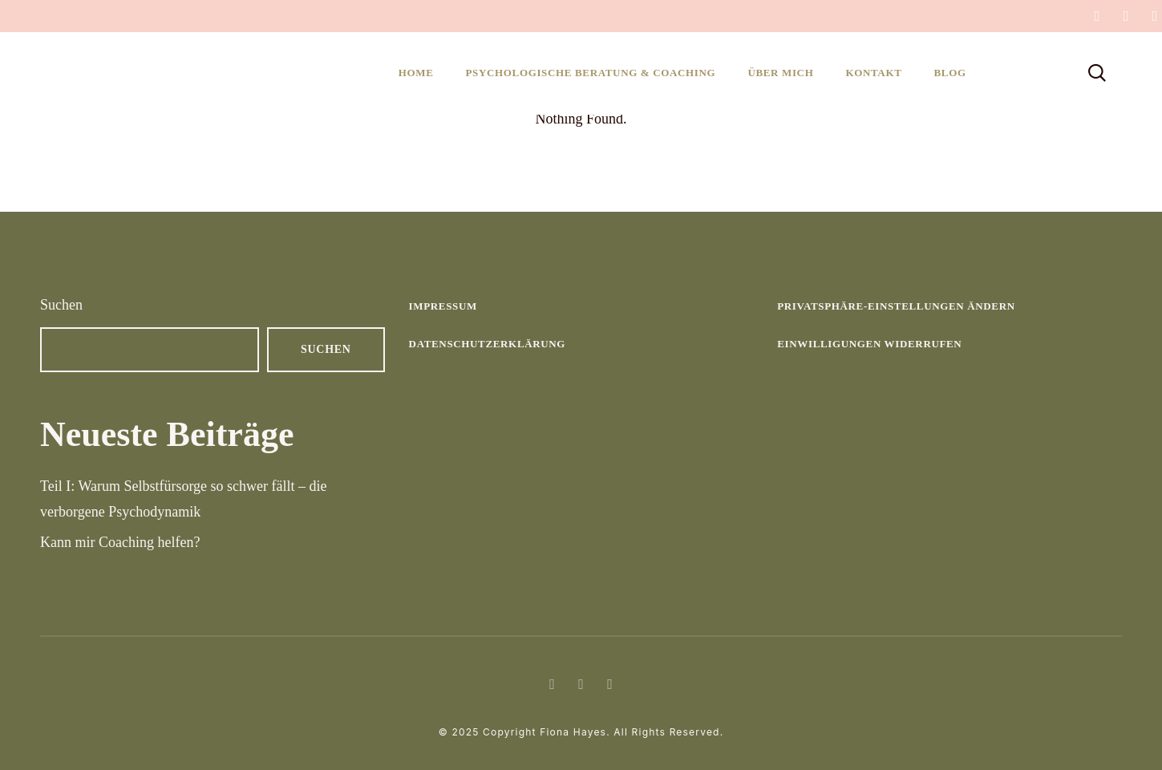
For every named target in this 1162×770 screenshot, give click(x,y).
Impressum (443, 306)
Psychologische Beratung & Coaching (591, 73)
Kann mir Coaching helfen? (120, 542)
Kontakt (873, 73)
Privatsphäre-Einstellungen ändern (896, 306)
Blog (949, 73)
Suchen (61, 305)
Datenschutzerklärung (487, 344)
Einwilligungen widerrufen (869, 344)
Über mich (780, 73)
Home (416, 73)
